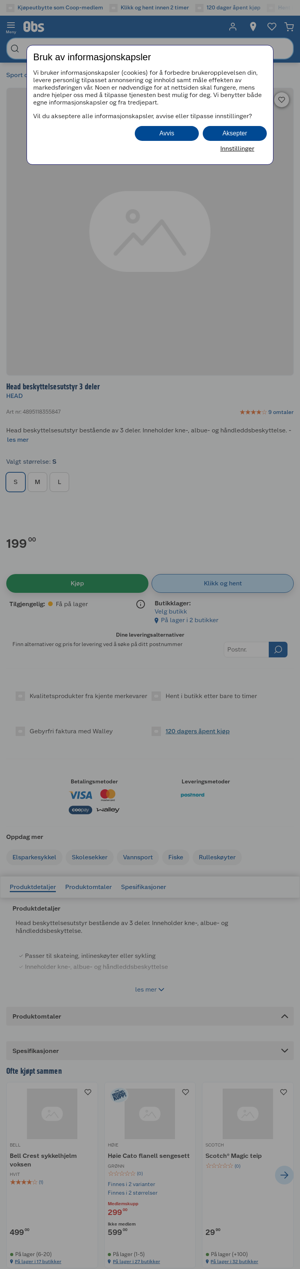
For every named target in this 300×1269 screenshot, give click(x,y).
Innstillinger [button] (237, 148)
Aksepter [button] (234, 133)
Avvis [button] (166, 133)
